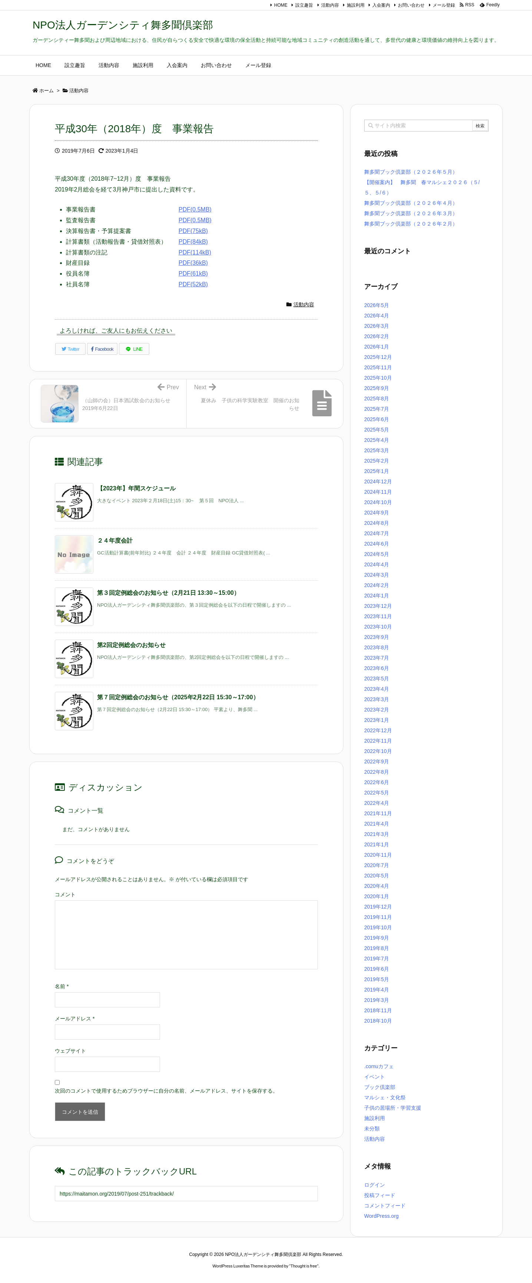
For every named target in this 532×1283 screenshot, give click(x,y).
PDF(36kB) (193, 263)
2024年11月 (378, 492)
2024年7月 (376, 533)
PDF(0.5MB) (195, 209)
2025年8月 (376, 398)
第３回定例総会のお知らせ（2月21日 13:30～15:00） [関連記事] (168, 593)
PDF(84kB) (193, 242)
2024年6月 (376, 544)
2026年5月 (376, 305)
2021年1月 (376, 844)
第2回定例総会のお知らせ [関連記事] (131, 645)
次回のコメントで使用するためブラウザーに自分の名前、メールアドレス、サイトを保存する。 (166, 1091)
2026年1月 (376, 347)
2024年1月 (376, 596)
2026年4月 (376, 316)
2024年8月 (376, 523)
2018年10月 (378, 1021)
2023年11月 (378, 616)
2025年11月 (378, 367)
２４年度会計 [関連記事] (115, 540)
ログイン (374, 1185)
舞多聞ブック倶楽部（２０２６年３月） (411, 213)
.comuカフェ (379, 1066)
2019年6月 (376, 969)
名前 (62, 986)
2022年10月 (378, 751)
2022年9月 (376, 761)
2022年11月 (378, 741)
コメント (65, 894)
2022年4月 (376, 803)
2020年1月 (376, 896)
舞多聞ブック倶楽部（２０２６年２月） (411, 224)
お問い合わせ (411, 5)
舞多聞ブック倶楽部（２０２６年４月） (411, 203)
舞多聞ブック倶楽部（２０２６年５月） (411, 172)
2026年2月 (376, 336)
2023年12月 (378, 606)
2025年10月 (378, 378)
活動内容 (330, 5)
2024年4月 (376, 564)
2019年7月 (376, 959)
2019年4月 (376, 990)
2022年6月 (376, 782)
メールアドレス (74, 1019)
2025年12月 (378, 357)
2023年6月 (376, 668)
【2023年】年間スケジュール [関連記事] (136, 488)
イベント (374, 1077)
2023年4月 (376, 689)
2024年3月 (376, 575)
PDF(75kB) (193, 231)
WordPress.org (381, 1216)
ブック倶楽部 (379, 1087)
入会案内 (381, 5)
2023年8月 (376, 647)
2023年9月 (376, 637)
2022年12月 (378, 730)
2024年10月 (378, 502)
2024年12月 (378, 481)
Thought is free (303, 1266)
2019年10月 (378, 927)
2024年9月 (376, 513)
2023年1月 (376, 720)
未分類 (372, 1129)
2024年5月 (376, 554)
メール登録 (444, 5)
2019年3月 (376, 1000)
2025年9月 (376, 388)
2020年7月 (376, 865)
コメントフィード (385, 1206)
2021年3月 (376, 834)
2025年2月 (376, 461)
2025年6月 (376, 419)
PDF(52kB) (193, 284)
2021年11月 (378, 813)
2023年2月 (376, 710)
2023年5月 (376, 679)
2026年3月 (376, 326)
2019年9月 (376, 938)
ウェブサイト (70, 1051)
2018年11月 (378, 1010)
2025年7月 (376, 409)
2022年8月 (376, 772)
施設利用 (356, 5)
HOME (280, 5)
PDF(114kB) (195, 252)
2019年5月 (376, 979)
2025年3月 (376, 450)
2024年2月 (376, 585)
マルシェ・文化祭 (385, 1097)
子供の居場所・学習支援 (392, 1108)
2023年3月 (376, 699)
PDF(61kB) (193, 273)
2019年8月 (376, 948)
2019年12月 (378, 907)
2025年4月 (376, 440)
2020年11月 (378, 855)
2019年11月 (378, 917)
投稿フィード (379, 1195)
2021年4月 (376, 824)
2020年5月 (376, 876)
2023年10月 (378, 627)
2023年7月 (376, 658)
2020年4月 (376, 886)
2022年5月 (376, 793)
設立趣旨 (304, 5)
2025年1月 (376, 471)
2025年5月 (376, 430)
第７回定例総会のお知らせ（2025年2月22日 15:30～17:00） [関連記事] (178, 697)
